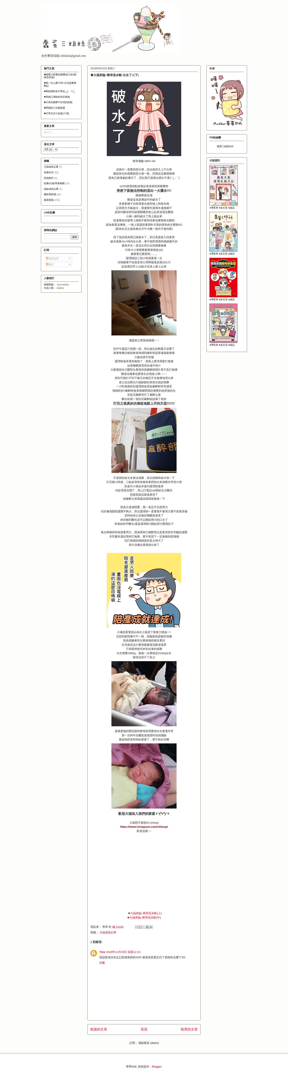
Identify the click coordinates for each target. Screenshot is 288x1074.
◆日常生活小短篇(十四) (56, 113)
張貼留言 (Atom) (148, 1042)
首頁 (144, 1029)
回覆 (102, 962)
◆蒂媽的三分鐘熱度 (54, 107)
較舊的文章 (189, 1029)
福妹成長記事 (51, 189)
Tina (102, 951)
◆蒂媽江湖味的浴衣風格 (57, 96)
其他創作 (49, 178)
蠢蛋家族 (49, 200)
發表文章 (52, 258)
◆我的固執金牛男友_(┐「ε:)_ (59, 91)
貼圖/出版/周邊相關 (54, 183)
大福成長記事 (108, 932)
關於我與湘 (50, 194)
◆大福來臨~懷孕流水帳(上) (145, 913)
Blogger (156, 1066)
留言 (50, 264)
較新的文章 (98, 1029)
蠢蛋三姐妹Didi (225, 146)
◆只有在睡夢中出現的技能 (58, 102)
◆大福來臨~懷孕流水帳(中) (144, 917)
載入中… (49, 132)
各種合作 (49, 172)
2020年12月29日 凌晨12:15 (123, 951)
